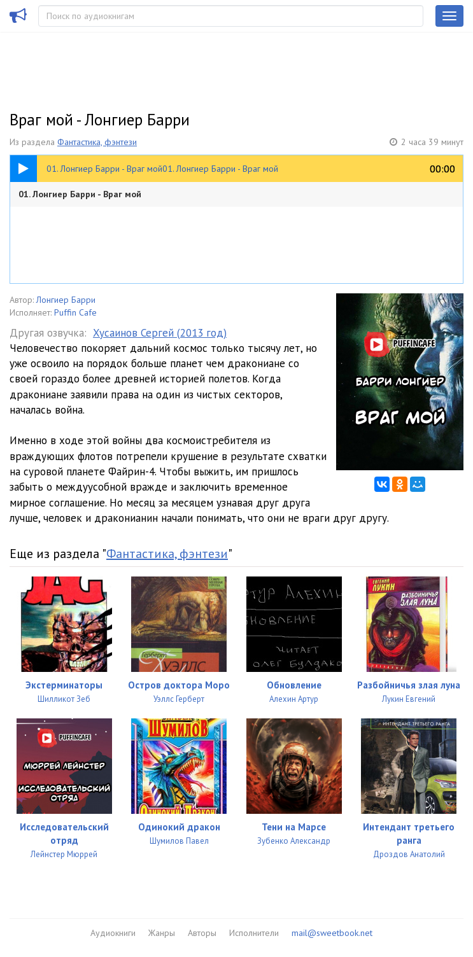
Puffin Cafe (75, 312)
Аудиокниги (113, 933)
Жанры (161, 933)
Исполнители (254, 933)
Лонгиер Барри (65, 299)
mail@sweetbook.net (332, 933)
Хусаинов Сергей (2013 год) (160, 333)
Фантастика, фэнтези (97, 142)
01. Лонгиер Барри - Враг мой (79, 194)
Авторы (202, 933)
